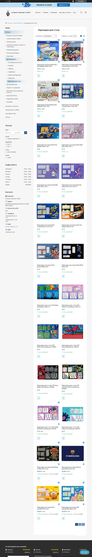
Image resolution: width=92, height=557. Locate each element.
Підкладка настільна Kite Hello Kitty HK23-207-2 (47, 185)
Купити (38, 75)
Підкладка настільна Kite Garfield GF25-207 (45, 508)
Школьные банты (12, 95)
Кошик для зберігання (14, 75)
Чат (84, 552)
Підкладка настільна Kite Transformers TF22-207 (70, 105)
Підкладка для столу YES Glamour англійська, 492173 (71, 306)
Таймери (10, 68)
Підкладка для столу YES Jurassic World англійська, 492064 (70, 387)
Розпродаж (53, 12)
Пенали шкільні (11, 42)
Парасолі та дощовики (13, 87)
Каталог (37, 12)
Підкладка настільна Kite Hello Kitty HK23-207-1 (72, 145)
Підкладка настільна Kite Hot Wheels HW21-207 (47, 145)
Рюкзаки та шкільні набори (14, 35)
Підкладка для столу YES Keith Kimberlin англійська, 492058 (47, 428)
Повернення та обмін (12, 110)
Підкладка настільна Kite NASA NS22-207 (72, 266)
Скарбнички (11, 72)
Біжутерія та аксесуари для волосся (15, 91)
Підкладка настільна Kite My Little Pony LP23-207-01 (71, 185)
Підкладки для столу (14, 81)
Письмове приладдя (13, 53)
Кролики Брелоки (12, 84)
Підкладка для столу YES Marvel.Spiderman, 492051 (70, 346)
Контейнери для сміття (15, 62)
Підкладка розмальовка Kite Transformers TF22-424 (71, 65)
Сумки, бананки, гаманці (14, 38)
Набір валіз (11, 78)
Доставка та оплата (65, 12)
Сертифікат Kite (10, 113)
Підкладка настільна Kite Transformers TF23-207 (45, 225)
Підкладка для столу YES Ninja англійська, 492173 (47, 306)
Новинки (45, 12)
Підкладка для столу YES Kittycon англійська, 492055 (71, 428)
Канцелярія (10, 56)
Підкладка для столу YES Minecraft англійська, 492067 (46, 346)
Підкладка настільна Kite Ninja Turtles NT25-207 (47, 468)
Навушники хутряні (12, 98)
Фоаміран (9, 102)
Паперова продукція (13, 50)
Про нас (7, 117)
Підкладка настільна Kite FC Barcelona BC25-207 (71, 468)
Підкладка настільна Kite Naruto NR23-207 (45, 266)
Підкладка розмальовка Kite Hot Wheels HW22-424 (47, 65)
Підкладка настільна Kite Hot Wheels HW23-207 (72, 225)
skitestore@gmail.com (11, 226)
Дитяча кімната (18, 23)
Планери (10, 65)
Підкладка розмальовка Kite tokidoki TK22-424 (47, 105)
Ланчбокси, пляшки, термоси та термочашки (16, 45)
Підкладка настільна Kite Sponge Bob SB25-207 (70, 508)
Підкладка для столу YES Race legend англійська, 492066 (47, 386)
